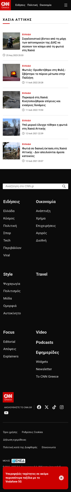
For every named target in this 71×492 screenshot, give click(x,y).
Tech (6, 240)
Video (41, 332)
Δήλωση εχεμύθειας (14, 439)
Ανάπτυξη (43, 211)
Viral (6, 255)
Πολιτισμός (12, 291)
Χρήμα (41, 218)
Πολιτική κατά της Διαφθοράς (20, 447)
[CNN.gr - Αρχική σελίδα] (8, 397)
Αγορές (41, 233)
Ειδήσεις (20, 5)
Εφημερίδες (47, 352)
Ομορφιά (9, 306)
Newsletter (44, 369)
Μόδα (7, 298)
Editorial (9, 342)
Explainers (10, 356)
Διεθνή (41, 240)
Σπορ (7, 233)
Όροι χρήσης (10, 432)
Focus (9, 332)
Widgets (42, 362)
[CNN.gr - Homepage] (5, 5)
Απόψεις (9, 349)
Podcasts (44, 342)
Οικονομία (45, 5)
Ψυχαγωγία (11, 284)
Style (8, 274)
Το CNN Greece (47, 376)
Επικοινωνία (49, 447)
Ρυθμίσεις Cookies (32, 432)
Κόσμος (9, 218)
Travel (41, 274)
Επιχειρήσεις (46, 226)
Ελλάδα (9, 211)
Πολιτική (32, 5)
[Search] (64, 186)
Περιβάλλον (12, 248)
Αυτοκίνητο (12, 313)
